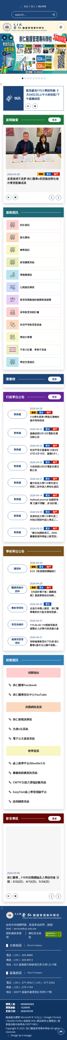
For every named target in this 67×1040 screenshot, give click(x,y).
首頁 (26, 6)
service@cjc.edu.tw (25, 928)
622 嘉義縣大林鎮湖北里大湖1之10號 (35, 964)
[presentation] (51, 197)
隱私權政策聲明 (14, 935)
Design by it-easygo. (21, 1035)
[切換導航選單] (60, 27)
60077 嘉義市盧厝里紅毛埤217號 (33, 992)
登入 (33, 6)
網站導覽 (42, 6)
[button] (4, 37)
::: (21, 6)
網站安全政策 (35, 935)
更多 (54, 119)
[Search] (34, 14)
